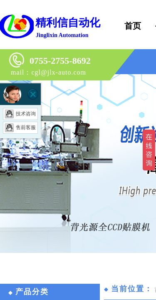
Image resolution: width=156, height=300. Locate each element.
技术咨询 (20, 114)
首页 (132, 25)
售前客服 (20, 127)
